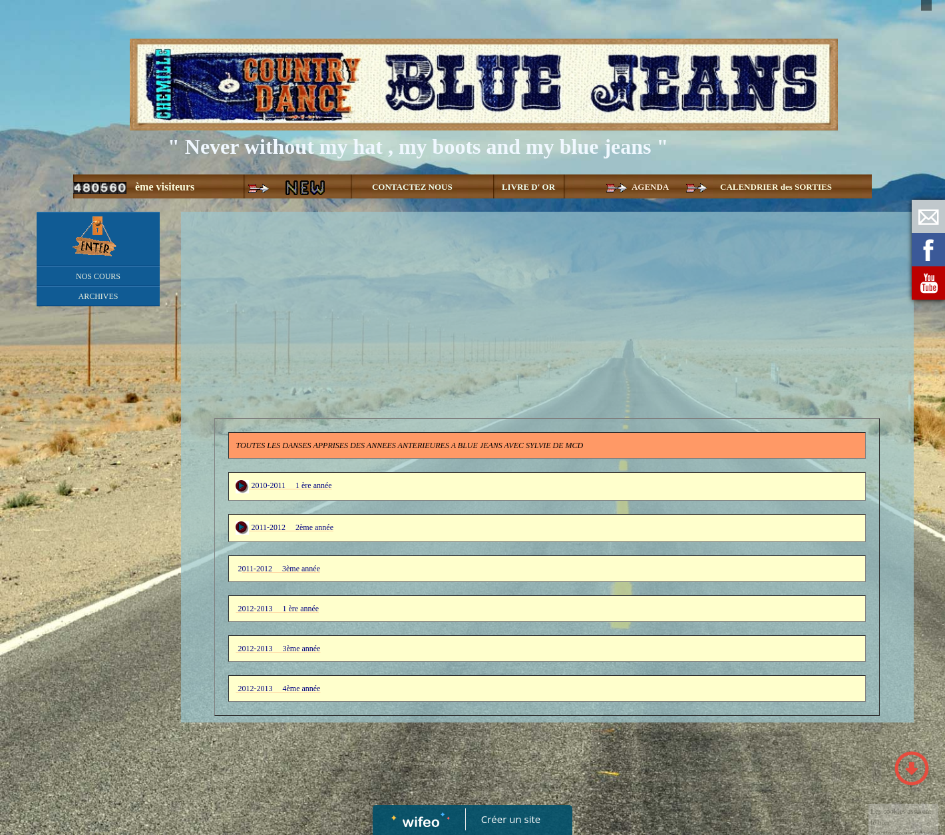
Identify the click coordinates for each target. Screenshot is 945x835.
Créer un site (510, 819)
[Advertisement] (98, 579)
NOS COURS (98, 276)
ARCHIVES (98, 296)
